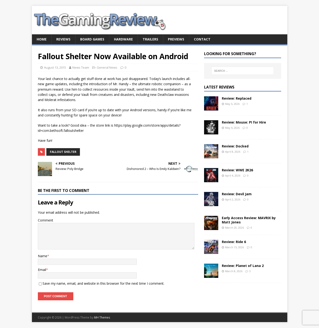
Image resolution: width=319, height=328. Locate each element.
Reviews (63, 39)
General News (107, 67)
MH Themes (102, 317)
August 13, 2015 (55, 67)
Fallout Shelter (63, 152)
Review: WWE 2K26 (237, 170)
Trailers (150, 39)
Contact (202, 39)
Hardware (123, 39)
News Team (80, 67)
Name (42, 256)
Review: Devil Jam (237, 194)
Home (42, 39)
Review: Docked (235, 146)
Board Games (92, 39)
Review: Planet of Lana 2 (243, 265)
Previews (176, 39)
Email (42, 269)
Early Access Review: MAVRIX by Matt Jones (249, 220)
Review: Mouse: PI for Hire (244, 122)
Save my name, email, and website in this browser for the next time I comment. (103, 283)
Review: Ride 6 (234, 241)
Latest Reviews (219, 87)
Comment (45, 220)
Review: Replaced (236, 98)
